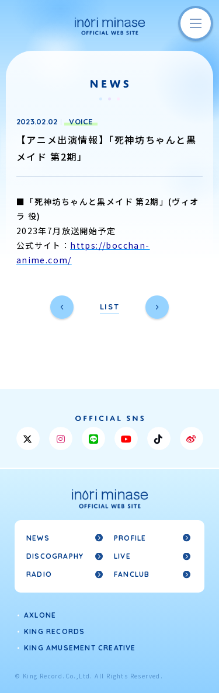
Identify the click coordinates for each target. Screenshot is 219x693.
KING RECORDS (54, 631)
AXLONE (40, 615)
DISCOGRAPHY (55, 556)
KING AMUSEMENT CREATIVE (80, 647)
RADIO (39, 574)
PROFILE (130, 538)
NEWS (38, 538)
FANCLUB (132, 574)
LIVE (122, 556)
